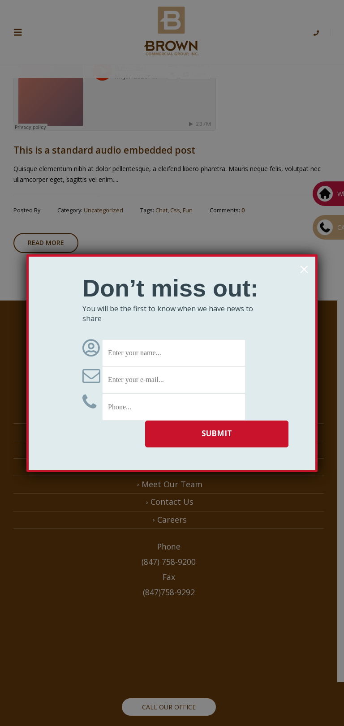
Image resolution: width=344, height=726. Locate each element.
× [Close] (304, 269)
